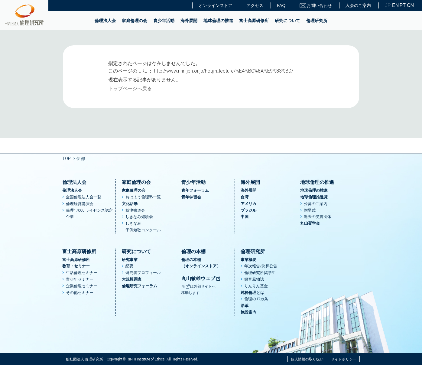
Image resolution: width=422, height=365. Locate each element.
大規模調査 (131, 279)
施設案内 (248, 312)
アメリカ (248, 203)
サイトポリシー (343, 359)
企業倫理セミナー (81, 286)
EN (395, 5)
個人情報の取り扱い (307, 359)
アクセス (254, 5)
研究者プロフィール (143, 272)
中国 (244, 216)
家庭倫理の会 (134, 20)
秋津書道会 (135, 210)
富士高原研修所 (254, 20)
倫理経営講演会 (79, 203)
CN (410, 5)
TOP (66, 158)
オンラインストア (215, 5)
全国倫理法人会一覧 (83, 197)
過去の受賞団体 (317, 216)
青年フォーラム (195, 190)
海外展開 (188, 20)
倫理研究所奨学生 (260, 272)
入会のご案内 (358, 5)
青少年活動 (163, 20)
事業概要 (248, 259)
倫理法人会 (105, 20)
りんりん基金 (256, 286)
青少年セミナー (79, 279)
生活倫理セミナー (81, 272)
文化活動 (130, 203)
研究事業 (130, 259)
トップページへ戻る (130, 88)
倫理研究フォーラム (139, 286)
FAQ (281, 5)
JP (388, 5)
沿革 (244, 305)
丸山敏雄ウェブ (201, 278)
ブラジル (248, 210)
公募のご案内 (315, 203)
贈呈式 (310, 210)
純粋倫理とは (252, 292)
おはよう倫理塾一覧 (143, 197)
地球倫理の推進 (218, 20)
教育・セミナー (76, 266)
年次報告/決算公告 (260, 266)
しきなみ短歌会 (139, 216)
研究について (287, 20)
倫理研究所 (316, 20)
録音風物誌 (254, 279)
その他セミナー (79, 292)
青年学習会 (191, 197)
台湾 (244, 197)
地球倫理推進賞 (314, 197)
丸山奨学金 (310, 223)
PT (403, 5)
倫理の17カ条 (256, 299)
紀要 (129, 266)
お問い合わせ (315, 5)
